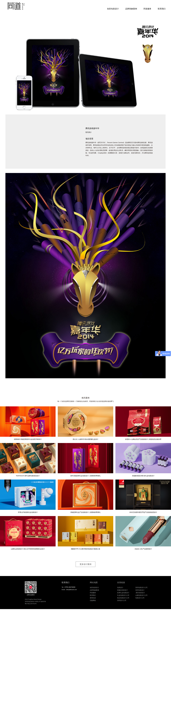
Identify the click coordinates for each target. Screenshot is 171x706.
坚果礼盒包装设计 (123, 593)
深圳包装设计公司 (141, 587)
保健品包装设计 (122, 590)
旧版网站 (93, 600)
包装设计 (120, 587)
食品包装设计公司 (123, 598)
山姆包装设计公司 (141, 595)
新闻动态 (93, 598)
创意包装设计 (113, 9)
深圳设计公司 (121, 600)
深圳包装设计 (139, 590)
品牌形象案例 (131, 9)
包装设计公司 (139, 598)
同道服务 (147, 9)
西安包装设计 (140, 593)
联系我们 (162, 9)
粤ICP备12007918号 (31, 603)
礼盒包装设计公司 (123, 595)
